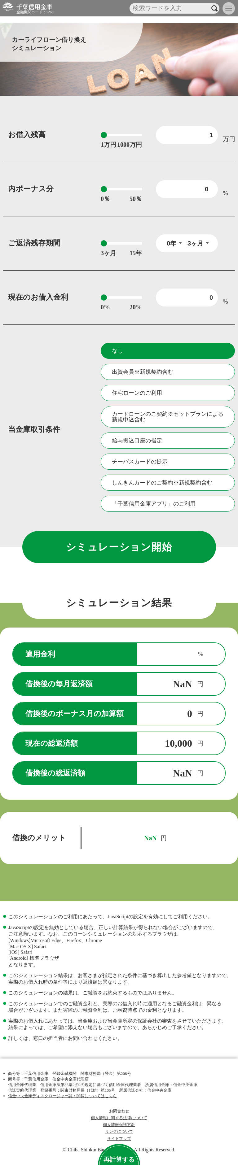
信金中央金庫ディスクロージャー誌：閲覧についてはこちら (62, 1095)
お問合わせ (119, 1111)
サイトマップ (119, 1139)
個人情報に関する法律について (119, 1118)
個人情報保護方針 (119, 1125)
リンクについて (119, 1131)
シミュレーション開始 (119, 547)
